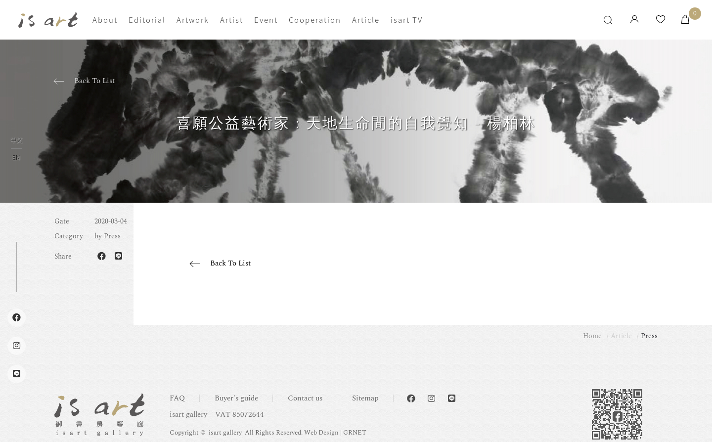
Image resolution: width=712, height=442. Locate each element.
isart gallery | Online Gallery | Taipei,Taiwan (48, 20)
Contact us (305, 398)
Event (266, 19)
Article (366, 19)
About (105, 19)
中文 (16, 140)
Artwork (193, 19)
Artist (231, 19)
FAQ (177, 398)
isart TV (407, 19)
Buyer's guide (236, 398)
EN (16, 157)
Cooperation (315, 19)
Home (592, 336)
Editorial (147, 19)
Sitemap (365, 398)
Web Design (321, 433)
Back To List (94, 81)
